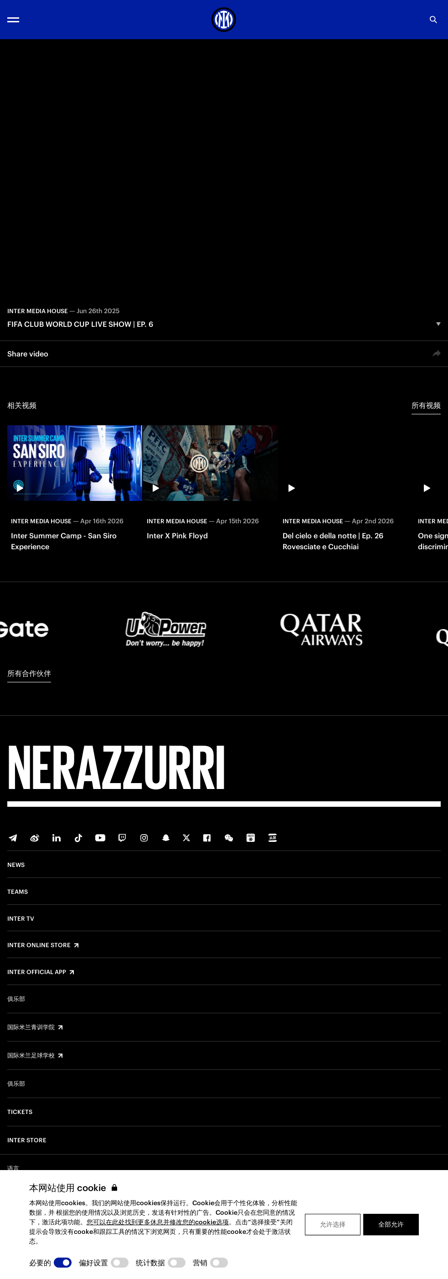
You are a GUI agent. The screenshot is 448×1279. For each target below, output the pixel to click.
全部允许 (391, 1224)
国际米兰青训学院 (31, 1027)
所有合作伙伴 (29, 673)
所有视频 (426, 405)
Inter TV (20, 919)
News (16, 865)
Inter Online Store (39, 945)
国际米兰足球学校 (31, 1055)
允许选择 (332, 1224)
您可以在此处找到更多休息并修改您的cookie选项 (158, 1222)
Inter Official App (36, 972)
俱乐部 (16, 999)
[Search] (433, 19)
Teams (17, 892)
